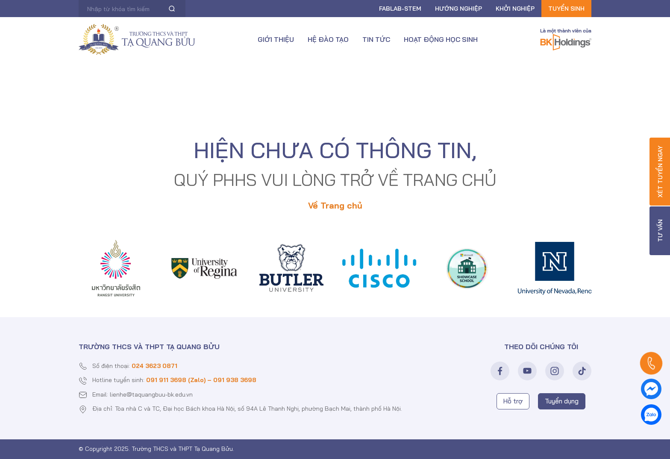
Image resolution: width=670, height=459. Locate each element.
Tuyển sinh (566, 8)
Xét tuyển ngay (660, 171)
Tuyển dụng (562, 401)
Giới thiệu (276, 39)
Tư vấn (660, 231)
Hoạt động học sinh (441, 39)
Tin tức (376, 39)
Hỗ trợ (513, 401)
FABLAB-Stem (400, 8)
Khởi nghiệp (515, 8)
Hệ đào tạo (328, 39)
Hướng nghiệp (458, 8)
